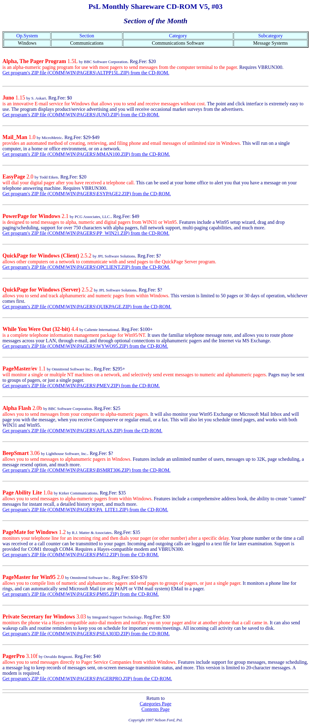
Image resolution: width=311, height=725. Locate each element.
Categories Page (156, 703)
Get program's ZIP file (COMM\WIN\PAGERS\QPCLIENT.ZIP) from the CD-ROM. (86, 267)
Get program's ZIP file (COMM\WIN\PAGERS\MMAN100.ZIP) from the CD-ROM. (86, 154)
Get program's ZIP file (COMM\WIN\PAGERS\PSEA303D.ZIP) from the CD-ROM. (86, 633)
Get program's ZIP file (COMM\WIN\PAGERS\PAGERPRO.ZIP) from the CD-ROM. (87, 678)
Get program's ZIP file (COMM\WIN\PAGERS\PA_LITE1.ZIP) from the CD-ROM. (85, 509)
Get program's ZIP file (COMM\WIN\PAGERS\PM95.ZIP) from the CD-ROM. (80, 594)
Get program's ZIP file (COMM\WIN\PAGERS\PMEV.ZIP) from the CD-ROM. (81, 385)
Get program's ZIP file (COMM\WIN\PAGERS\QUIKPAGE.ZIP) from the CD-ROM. (87, 306)
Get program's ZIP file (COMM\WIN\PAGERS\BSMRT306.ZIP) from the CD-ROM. (86, 470)
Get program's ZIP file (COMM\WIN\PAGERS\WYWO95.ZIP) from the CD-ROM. (85, 346)
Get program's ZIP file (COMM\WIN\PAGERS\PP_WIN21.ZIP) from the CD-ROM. (85, 233)
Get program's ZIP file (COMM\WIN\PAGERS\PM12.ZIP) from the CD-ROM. (80, 554)
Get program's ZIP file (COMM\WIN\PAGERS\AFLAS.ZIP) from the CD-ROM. (82, 430)
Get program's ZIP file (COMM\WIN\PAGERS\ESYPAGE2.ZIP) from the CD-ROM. (86, 193)
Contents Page (156, 709)
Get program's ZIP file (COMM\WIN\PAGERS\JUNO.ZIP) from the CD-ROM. (80, 114)
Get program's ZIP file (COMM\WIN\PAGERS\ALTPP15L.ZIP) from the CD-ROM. (85, 72)
